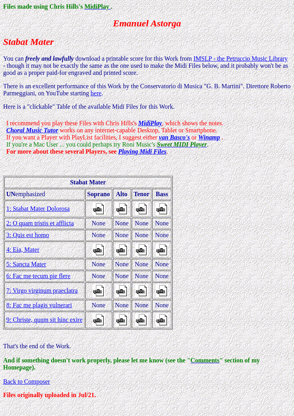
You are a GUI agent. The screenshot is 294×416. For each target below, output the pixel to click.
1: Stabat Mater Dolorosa (38, 208)
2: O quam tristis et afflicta (40, 223)
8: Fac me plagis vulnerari (39, 305)
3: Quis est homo (27, 235)
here (96, 93)
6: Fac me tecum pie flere (38, 276)
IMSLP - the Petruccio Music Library (240, 58)
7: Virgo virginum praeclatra (42, 290)
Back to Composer (26, 381)
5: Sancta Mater (26, 264)
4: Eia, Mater (22, 249)
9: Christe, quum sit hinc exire (44, 319)
